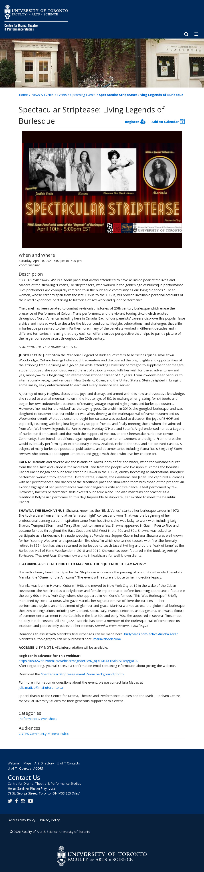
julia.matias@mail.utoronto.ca (41, 687)
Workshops (49, 719)
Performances (29, 719)
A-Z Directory (44, 763)
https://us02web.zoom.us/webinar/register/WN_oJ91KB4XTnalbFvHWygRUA (78, 660)
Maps (27, 763)
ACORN (38, 768)
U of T (12, 768)
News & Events (43, 95)
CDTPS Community (32, 733)
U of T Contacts (68, 763)
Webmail (14, 763)
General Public (58, 733)
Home (23, 95)
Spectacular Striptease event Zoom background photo (82, 674)
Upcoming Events (82, 95)
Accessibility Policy (22, 820)
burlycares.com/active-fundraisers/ (151, 634)
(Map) (76, 793)
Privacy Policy (50, 820)
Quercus (25, 768)
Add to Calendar (165, 121)
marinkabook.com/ (107, 639)
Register (132, 121)
